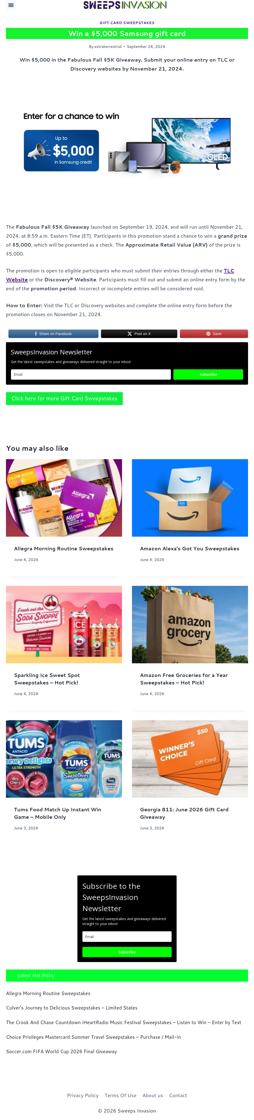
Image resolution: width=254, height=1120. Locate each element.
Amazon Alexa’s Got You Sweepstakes (189, 548)
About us (152, 1095)
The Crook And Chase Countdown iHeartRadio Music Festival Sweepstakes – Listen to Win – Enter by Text (123, 1022)
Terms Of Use (120, 1095)
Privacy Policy (82, 1095)
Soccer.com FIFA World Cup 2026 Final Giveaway (61, 1051)
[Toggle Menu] (11, 5)
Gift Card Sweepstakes (127, 22)
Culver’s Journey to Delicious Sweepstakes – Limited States (71, 1007)
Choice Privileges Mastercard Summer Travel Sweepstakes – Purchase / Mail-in (93, 1037)
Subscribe (208, 374)
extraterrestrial (108, 46)
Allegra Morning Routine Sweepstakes (63, 548)
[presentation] (64, 498)
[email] (127, 936)
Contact (178, 1095)
